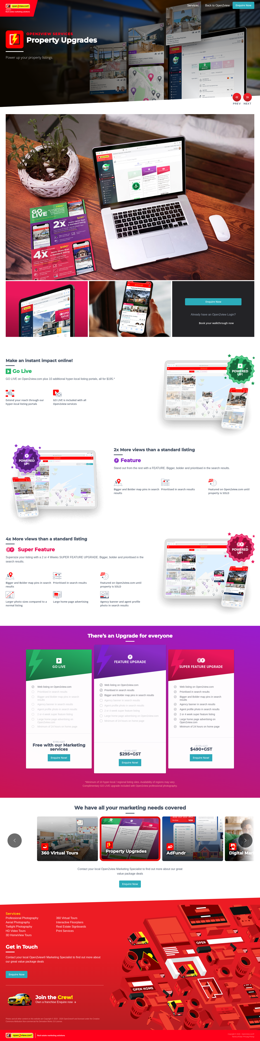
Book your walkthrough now (216, 323)
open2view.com (19, 8)
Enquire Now (243, 5)
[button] (14, 840)
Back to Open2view (217, 5)
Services (193, 5)
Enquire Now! (59, 775)
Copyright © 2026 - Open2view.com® (241, 1035)
